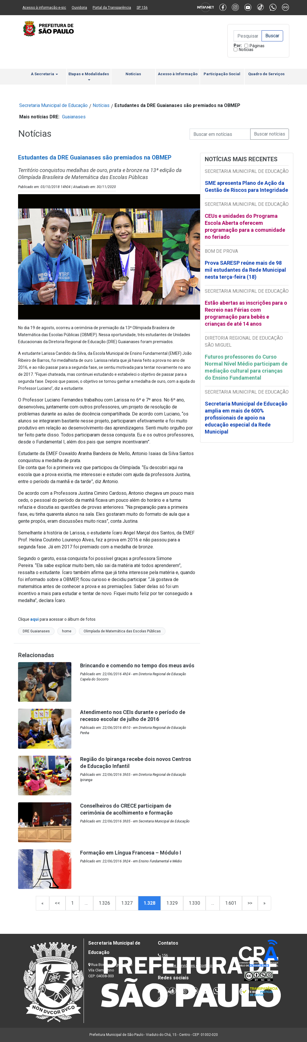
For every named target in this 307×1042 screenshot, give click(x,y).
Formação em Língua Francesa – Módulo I (130, 853)
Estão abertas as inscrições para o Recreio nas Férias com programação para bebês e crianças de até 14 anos (246, 313)
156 (165, 955)
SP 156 (142, 8)
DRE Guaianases (36, 631)
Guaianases (74, 117)
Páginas (257, 46)
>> (250, 903)
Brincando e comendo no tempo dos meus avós (137, 665)
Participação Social (222, 74)
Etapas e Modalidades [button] (88, 76)
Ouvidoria (79, 8)
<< (57, 903)
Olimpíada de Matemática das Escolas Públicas (122, 631)
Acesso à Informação (177, 74)
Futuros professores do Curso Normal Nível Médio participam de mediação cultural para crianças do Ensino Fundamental (246, 367)
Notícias (246, 49)
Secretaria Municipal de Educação (53, 105)
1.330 (194, 903)
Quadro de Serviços (266, 74)
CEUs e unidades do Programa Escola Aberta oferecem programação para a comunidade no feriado (245, 226)
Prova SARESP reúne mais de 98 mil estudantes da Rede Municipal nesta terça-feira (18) (245, 270)
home (66, 631)
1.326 (104, 903)
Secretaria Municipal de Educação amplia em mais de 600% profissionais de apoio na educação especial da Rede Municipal (246, 418)
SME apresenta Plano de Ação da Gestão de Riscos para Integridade (246, 186)
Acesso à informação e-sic (44, 8)
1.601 (231, 903)
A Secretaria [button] (44, 74)
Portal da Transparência (112, 8)
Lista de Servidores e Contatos (188, 965)
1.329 (172, 903)
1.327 (127, 903)
